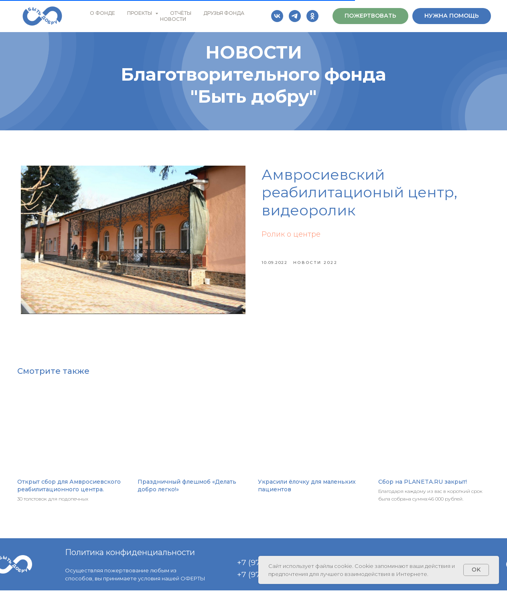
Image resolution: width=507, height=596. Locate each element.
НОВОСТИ (173, 19)
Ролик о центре (291, 237)
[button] (370, 16)
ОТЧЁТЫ (180, 13)
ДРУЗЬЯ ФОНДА (223, 13)
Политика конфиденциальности (130, 558)
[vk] (277, 16)
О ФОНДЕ (102, 13)
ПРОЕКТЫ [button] (140, 13)
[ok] (312, 16)
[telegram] (295, 16)
